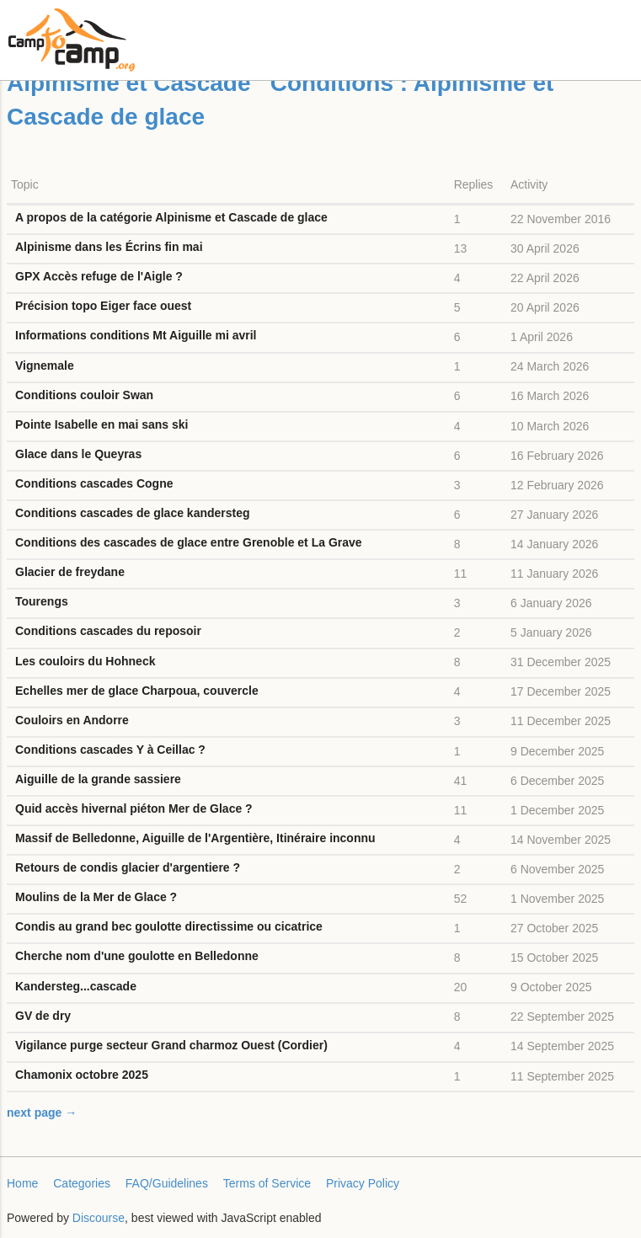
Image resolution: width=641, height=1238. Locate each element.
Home (22, 1183)
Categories (81, 1183)
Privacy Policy (362, 1183)
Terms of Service (267, 1183)
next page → (42, 1112)
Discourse (98, 1218)
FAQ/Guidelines (167, 1183)
